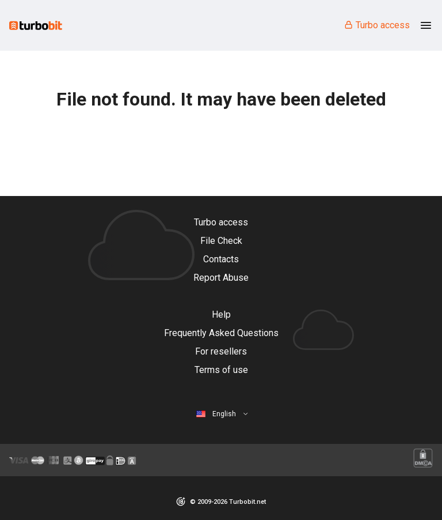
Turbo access (377, 25)
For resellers (221, 351)
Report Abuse (221, 277)
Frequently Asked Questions (221, 332)
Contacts (221, 259)
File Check (221, 240)
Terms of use (221, 369)
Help (221, 314)
